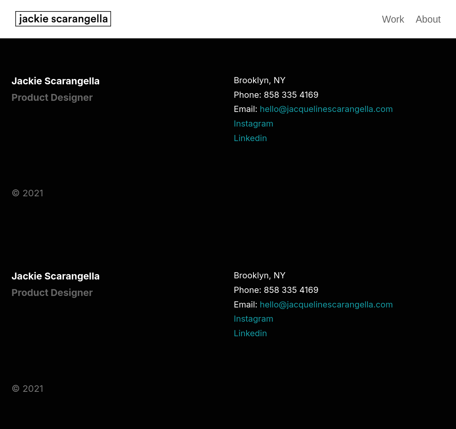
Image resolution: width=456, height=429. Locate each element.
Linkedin (250, 138)
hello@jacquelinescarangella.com (326, 109)
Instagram (253, 123)
